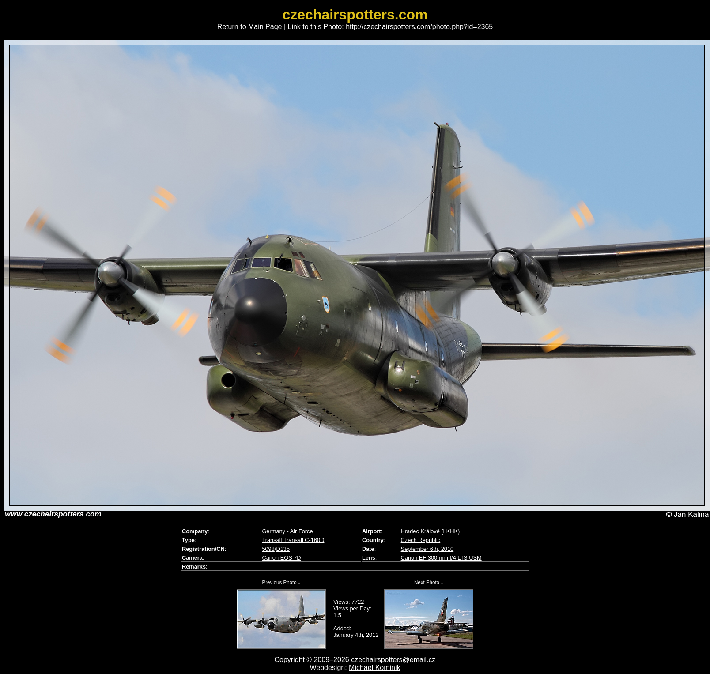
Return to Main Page (249, 26)
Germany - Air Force (287, 531)
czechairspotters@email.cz (393, 659)
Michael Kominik (374, 667)
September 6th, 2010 (427, 549)
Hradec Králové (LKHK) (430, 531)
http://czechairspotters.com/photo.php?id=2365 (419, 26)
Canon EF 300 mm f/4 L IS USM (441, 557)
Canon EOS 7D (281, 557)
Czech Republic (421, 540)
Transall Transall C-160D (293, 540)
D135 (283, 549)
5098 (268, 549)
